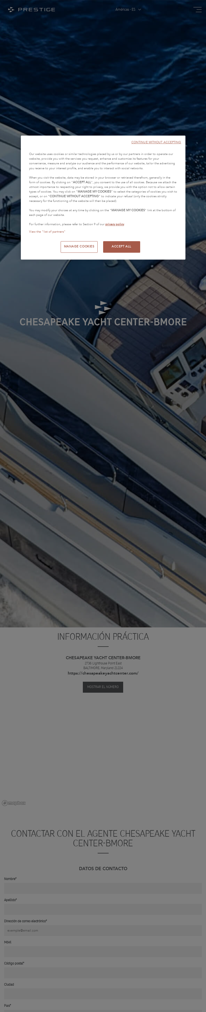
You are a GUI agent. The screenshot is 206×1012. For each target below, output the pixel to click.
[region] (103, 198)
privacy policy (114, 225)
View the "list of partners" (47, 232)
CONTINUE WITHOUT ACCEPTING (156, 142)
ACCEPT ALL (121, 247)
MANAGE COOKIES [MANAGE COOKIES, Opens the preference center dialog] (79, 247)
